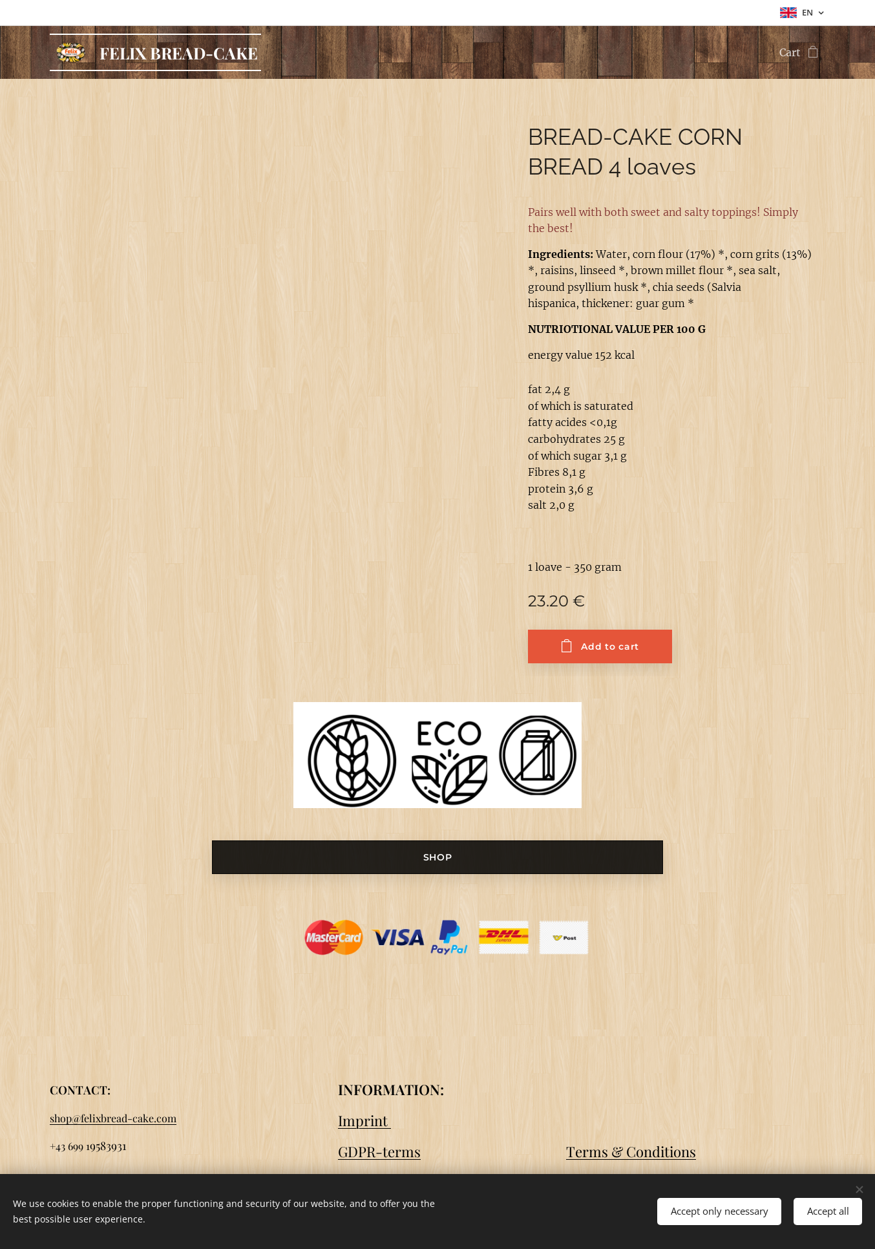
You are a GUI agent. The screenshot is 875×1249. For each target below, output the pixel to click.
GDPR (356, 1151)
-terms (398, 1151)
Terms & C (601, 1151)
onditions (666, 1151)
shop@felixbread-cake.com (113, 1118)
